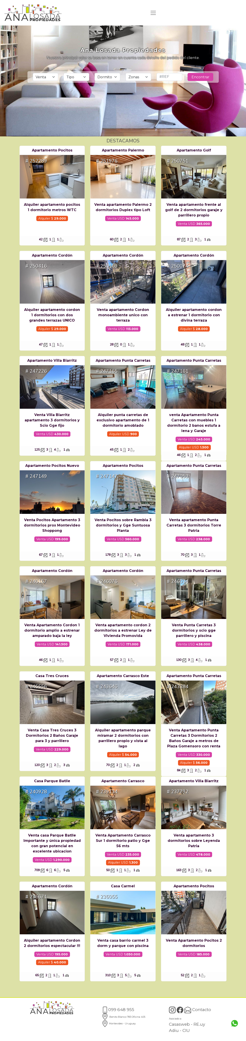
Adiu (174, 1030)
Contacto (197, 1009)
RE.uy (199, 1024)
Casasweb (179, 1024)
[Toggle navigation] (153, 13)
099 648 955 (118, 1009)
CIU (186, 1030)
